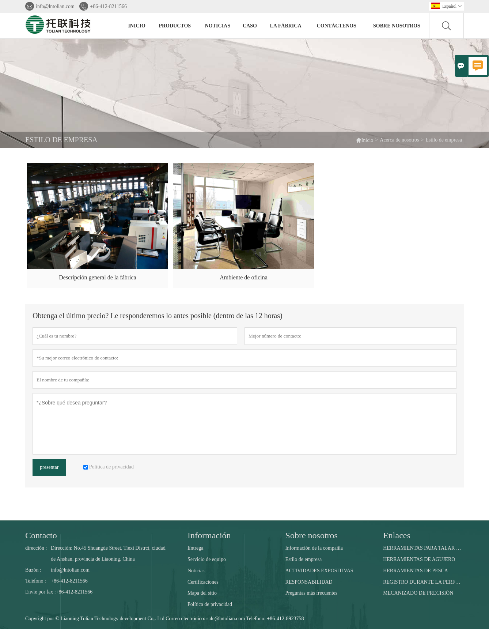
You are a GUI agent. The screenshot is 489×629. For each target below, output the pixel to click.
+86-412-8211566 (108, 6)
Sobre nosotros (396, 26)
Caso (250, 26)
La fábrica (286, 26)
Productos (175, 26)
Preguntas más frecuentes (311, 593)
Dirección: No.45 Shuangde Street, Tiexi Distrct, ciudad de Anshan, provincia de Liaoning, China (108, 553)
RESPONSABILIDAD (309, 582)
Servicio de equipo (206, 559)
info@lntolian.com (55, 6)
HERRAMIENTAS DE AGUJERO (419, 559)
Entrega (195, 548)
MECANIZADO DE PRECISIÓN (418, 593)
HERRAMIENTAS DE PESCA (415, 570)
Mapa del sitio (202, 593)
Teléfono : (35, 581)
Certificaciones (203, 582)
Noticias (196, 570)
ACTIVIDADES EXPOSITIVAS (319, 570)
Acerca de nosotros (399, 140)
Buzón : (33, 570)
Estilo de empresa (303, 559)
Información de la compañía (314, 548)
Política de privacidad (209, 604)
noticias (217, 26)
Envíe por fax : (40, 592)
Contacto (41, 535)
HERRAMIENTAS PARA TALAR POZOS (423, 548)
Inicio (136, 26)
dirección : (36, 548)
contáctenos (336, 26)
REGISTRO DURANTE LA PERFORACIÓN (423, 582)
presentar (49, 467)
